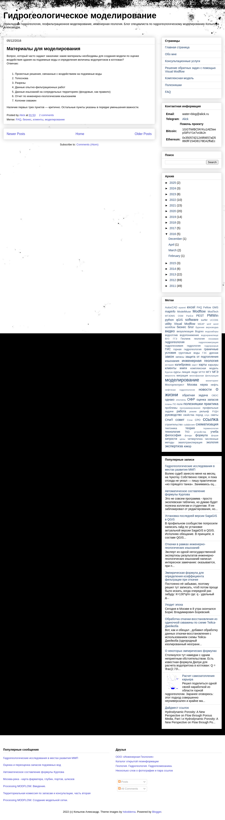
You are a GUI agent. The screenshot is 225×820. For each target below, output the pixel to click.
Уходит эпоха (174, 604)
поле (180, 404)
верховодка (212, 327)
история (169, 365)
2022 (173, 199)
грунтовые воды (189, 352)
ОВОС (214, 395)
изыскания (172, 360)
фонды (188, 435)
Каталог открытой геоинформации (137, 761)
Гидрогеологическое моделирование (79, 15)
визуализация (185, 331)
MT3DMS (170, 316)
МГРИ (202, 372)
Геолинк (185, 338)
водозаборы (211, 331)
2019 (173, 217)
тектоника (171, 428)
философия (173, 435)
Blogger (156, 811)
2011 (173, 286)
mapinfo (170, 311)
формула (201, 435)
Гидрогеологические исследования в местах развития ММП (190, 467)
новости (205, 389)
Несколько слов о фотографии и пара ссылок (144, 770)
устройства (200, 432)
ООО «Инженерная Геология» (135, 756)
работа (181, 411)
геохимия (213, 339)
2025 (173, 182)
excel (191, 307)
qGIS (179, 319)
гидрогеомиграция (208, 342)
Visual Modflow (184, 323)
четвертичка (195, 439)
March (173, 250)
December (176, 238)
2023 (173, 194)
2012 (173, 280)
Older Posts (143, 134)
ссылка (210, 419)
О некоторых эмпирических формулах (191, 650)
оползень (181, 400)
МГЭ (215, 372)
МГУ (208, 372)
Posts (123, 781)
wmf (209, 324)
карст (195, 365)
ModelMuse (184, 311)
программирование (190, 408)
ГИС (168, 349)
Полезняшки (173, 85)
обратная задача (195, 395)
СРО (197, 420)
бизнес (27, 119)
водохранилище (209, 335)
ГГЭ (175, 339)
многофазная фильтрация (203, 375)
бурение (199, 327)
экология (212, 442)
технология (172, 431)
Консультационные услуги (182, 61)
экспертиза (174, 446)
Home (80, 134)
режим (192, 411)
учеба (214, 431)
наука (204, 384)
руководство (173, 414)
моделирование (55, 119)
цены (182, 439)
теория (190, 428)
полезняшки (193, 404)
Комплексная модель (179, 78)
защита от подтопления (201, 356)
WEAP (201, 324)
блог (191, 327)
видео (170, 331)
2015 (173, 263)
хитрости (171, 438)
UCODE (214, 320)
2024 (173, 188)
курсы (177, 372)
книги (183, 368)
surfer (204, 320)
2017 (173, 228)
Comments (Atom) (87, 144)
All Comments (128, 788)
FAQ (18, 119)
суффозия (189, 424)
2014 (173, 268)
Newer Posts (16, 134)
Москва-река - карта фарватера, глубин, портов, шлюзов (38, 779)
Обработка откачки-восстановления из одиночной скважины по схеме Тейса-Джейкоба (191, 622)
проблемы (171, 407)
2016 (173, 234)
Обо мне (171, 54)
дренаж (213, 352)
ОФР (191, 399)
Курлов (169, 372)
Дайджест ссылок (177, 707)
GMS (215, 307)
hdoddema (129, 811)
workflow (170, 327)
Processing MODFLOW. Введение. (24, 786)
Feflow (207, 307)
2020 (173, 211)
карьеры (213, 364)
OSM (180, 316)
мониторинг (212, 380)
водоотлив (171, 335)
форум (214, 435)
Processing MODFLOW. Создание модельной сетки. (35, 800)
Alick (185, 119)
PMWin (212, 316)
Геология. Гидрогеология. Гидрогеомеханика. (144, 766)
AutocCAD (171, 307)
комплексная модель (204, 368)
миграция (182, 375)
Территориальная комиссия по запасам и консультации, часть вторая (47, 793)
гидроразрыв (211, 346)
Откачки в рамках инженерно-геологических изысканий (185, 545)
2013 (173, 274)
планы (168, 404)
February (175, 256)
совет (179, 420)
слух (207, 415)
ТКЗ (187, 431)
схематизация (207, 424)
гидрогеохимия (174, 345)
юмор (187, 446)
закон (169, 357)
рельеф (204, 411)
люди (194, 372)
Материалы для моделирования (43, 48)
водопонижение (189, 335)
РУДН (215, 411)
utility (168, 323)
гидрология (194, 345)
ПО (174, 404)
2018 (173, 222)
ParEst (189, 316)
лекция (186, 372)
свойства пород (193, 415)
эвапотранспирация (190, 442)
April (172, 244)
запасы (179, 356)
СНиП (169, 419)
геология (199, 338)
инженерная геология (200, 361)
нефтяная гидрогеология (180, 390)
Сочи (189, 420)
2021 (173, 205)
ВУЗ (167, 339)
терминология (210, 428)
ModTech (213, 311)
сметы (214, 415)
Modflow (199, 311)
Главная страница (177, 47)
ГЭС (204, 353)
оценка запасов (207, 399)
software (191, 320)
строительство (174, 424)
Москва (192, 384)
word (215, 324)
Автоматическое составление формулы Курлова (185, 492)
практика (211, 404)
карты (203, 364)
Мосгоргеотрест (174, 384)
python (169, 319)
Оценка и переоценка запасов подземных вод (32, 764)
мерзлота (170, 375)
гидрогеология (174, 342)
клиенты (38, 119)
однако (169, 399)
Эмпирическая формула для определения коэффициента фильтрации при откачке (184, 576)
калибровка (182, 364)
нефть (214, 384)
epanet (182, 307)
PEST (200, 315)
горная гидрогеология (187, 349)
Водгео (199, 331)
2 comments (46, 115)
